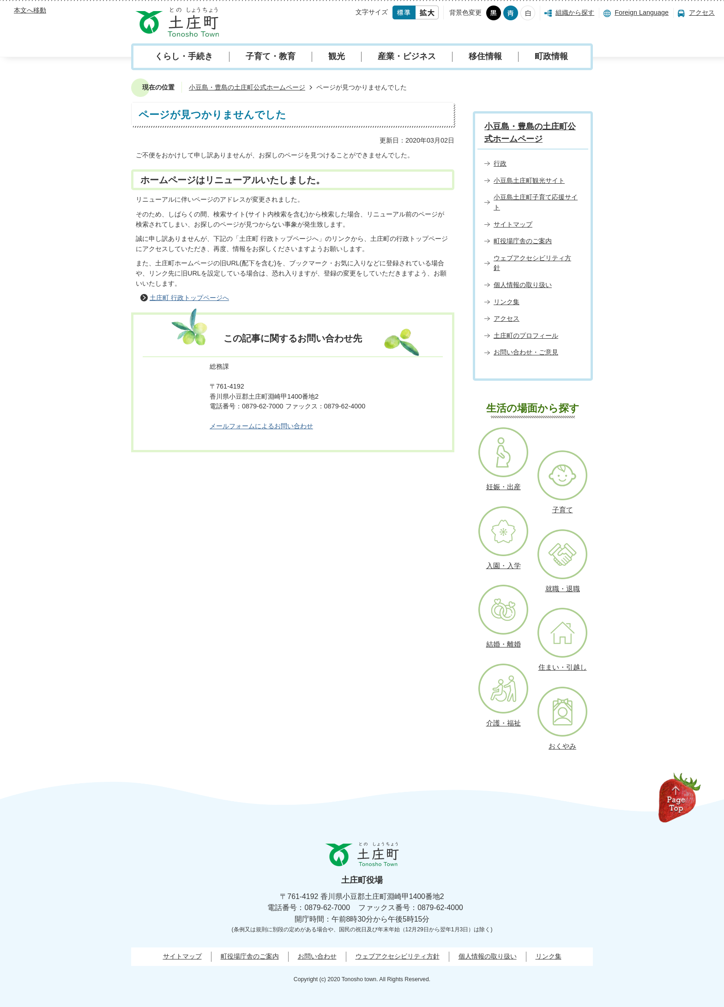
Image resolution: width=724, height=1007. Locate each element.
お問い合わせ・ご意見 (526, 352)
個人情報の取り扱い (523, 284)
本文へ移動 (30, 10)
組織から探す (574, 12)
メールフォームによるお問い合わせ (261, 426)
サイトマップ (513, 224)
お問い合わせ (317, 956)
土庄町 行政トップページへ (189, 297)
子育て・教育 (271, 56)
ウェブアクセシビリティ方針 (398, 956)
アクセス (702, 12)
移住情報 (485, 56)
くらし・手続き (184, 56)
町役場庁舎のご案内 (523, 241)
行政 (500, 163)
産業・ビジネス (407, 56)
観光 (336, 56)
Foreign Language (642, 12)
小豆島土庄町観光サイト (529, 180)
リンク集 (506, 302)
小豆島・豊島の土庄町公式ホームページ (247, 87)
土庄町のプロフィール (526, 335)
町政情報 (551, 56)
